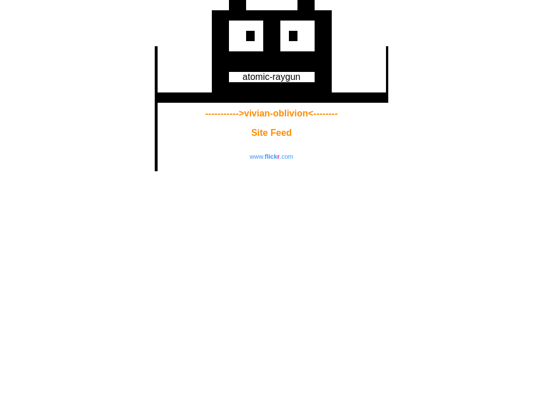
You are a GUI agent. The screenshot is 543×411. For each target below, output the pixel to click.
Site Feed (271, 133)
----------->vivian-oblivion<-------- (272, 113)
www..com (271, 156)
